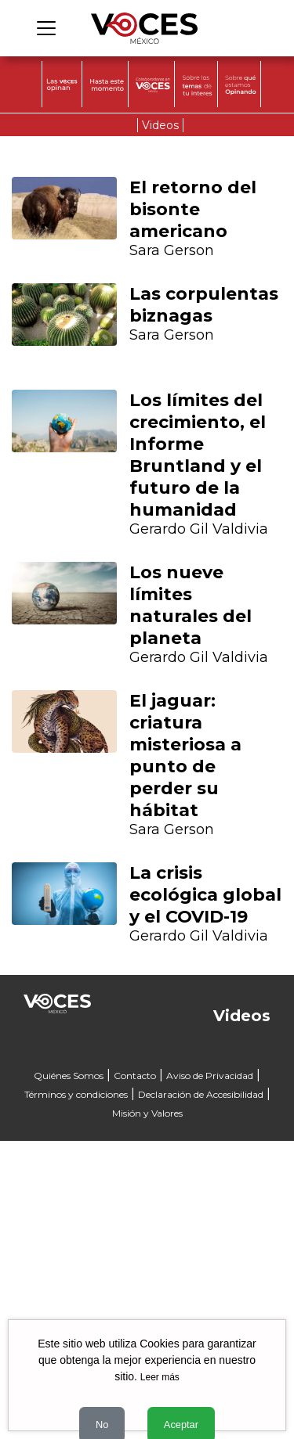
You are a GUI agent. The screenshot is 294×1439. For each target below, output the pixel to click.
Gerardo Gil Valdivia (198, 529)
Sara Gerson (171, 250)
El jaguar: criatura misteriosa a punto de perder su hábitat (185, 755)
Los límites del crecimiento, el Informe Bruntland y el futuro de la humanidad (197, 455)
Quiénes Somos (68, 1075)
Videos (160, 125)
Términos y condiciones (76, 1094)
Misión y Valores (147, 1113)
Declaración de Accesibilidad (200, 1094)
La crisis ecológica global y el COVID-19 (205, 894)
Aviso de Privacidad (209, 1075)
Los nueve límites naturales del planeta (190, 605)
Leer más (160, 1377)
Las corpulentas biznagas (203, 304)
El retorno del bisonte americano (192, 209)
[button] (32, 695)
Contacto (135, 1075)
